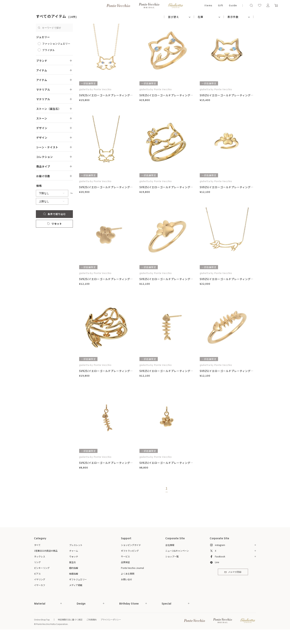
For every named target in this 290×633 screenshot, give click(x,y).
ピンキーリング (42, 567)
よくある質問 (127, 573)
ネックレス (39, 556)
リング (37, 562)
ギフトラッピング (130, 550)
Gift (220, 5)
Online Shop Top (42, 619)
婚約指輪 (73, 567)
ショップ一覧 (172, 556)
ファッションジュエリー (56, 43)
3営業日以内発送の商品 (46, 550)
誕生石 (72, 562)
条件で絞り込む (54, 214)
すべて (37, 544)
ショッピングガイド (131, 544)
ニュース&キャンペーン (177, 550)
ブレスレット (75, 544)
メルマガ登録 (232, 572)
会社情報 (169, 544)
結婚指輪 (73, 573)
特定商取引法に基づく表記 (70, 619)
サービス (125, 556)
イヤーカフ (39, 585)
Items (208, 5)
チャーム (73, 550)
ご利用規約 (91, 619)
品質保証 (125, 562)
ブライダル (48, 50)
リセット (54, 223)
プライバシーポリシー (111, 619)
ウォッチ (73, 556)
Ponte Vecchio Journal (132, 567)
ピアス (37, 573)
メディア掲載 (75, 585)
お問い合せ (126, 579)
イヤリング (39, 579)
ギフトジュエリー (78, 579)
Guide (233, 5)
